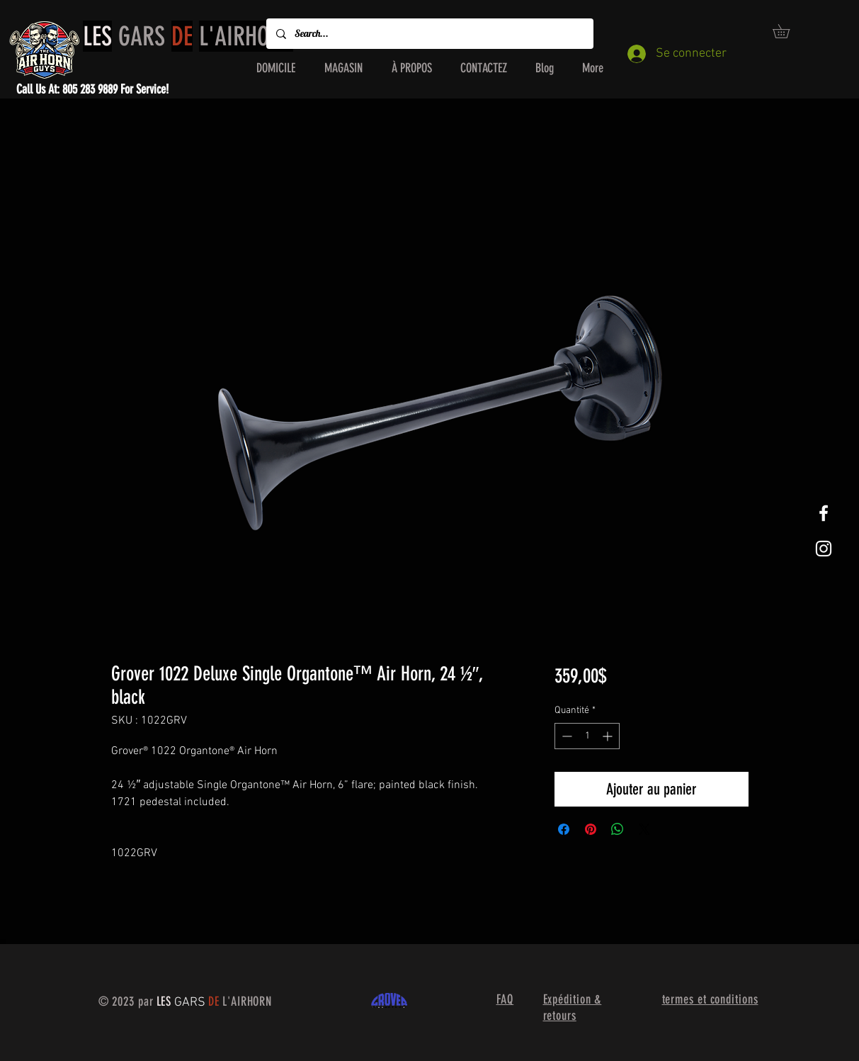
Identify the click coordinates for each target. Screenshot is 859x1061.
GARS (188, 36)
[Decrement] (565, 736)
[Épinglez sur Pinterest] (590, 829)
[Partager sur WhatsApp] (617, 829)
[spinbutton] (587, 736)
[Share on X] (644, 829)
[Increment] (609, 736)
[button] (788, 31)
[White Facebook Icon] (823, 513)
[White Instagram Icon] (823, 548)
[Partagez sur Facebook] (563, 829)
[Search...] (429, 33)
